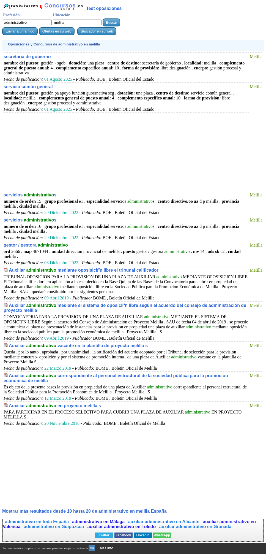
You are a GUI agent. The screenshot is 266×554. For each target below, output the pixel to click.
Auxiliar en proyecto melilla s (55, 405)
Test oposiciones (104, 8)
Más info (106, 548)
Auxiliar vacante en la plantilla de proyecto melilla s (78, 345)
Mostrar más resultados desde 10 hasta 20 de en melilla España (84, 511)
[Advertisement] (126, 151)
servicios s (30, 195)
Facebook (123, 535)
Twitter (104, 535)
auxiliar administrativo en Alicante (164, 521)
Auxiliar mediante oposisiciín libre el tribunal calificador (83, 270)
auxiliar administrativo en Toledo (122, 526)
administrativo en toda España (37, 521)
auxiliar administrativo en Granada (195, 526)
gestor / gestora (36, 245)
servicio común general (28, 86)
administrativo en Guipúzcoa (54, 526)
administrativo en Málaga (99, 521)
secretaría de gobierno (27, 56)
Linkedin (142, 535)
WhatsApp (162, 535)
